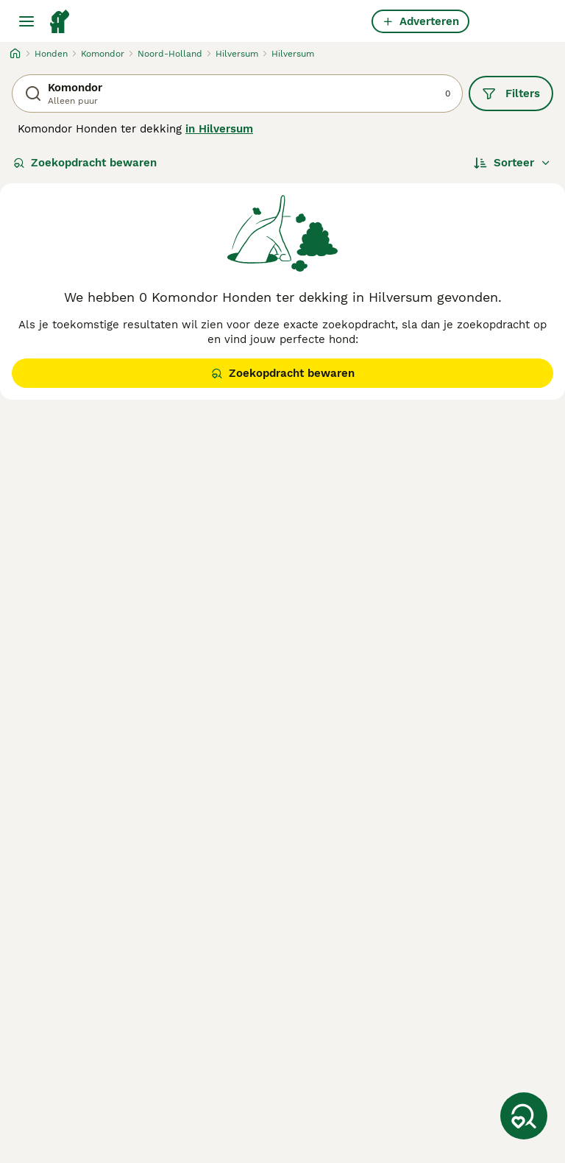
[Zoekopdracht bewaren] (523, 1115)
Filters (511, 93)
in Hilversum (219, 128)
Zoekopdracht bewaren (85, 162)
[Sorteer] (512, 162)
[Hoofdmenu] (26, 21)
